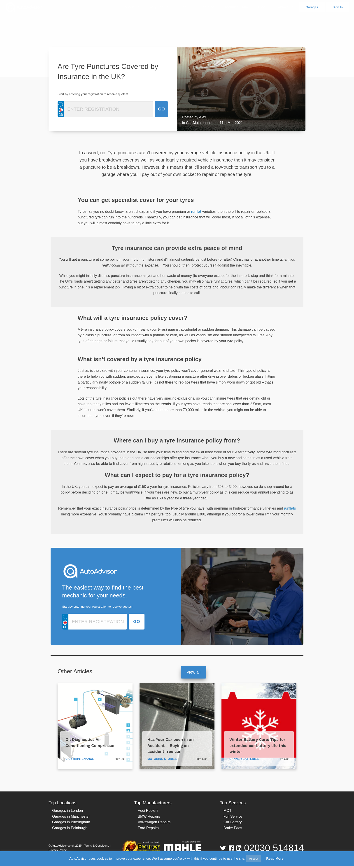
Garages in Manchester (71, 816)
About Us (131, 7)
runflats (290, 508)
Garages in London (67, 810)
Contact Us (284, 7)
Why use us (158, 7)
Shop (182, 7)
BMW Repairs (149, 816)
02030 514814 (274, 848)
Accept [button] (253, 858)
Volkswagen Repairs (154, 822)
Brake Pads (233, 828)
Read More (275, 858)
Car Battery (233, 822)
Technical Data (236, 7)
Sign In (338, 7)
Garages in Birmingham (71, 822)
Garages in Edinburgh (69, 828)
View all (193, 672)
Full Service (233, 816)
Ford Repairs (148, 828)
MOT (228, 810)
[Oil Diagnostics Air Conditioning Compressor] (95, 726)
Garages (312, 7)
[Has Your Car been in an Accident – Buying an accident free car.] (177, 726)
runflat (196, 211)
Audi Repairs (148, 810)
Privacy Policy (58, 850)
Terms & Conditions (96, 845)
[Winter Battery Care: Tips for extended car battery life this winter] (258, 726)
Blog (261, 7)
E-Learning (205, 7)
